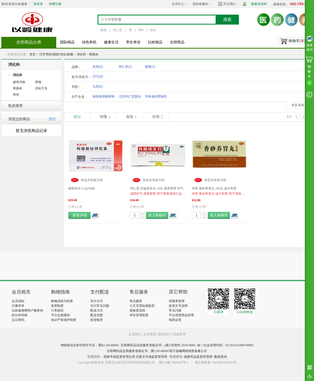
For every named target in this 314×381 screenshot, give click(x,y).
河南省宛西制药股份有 (156, 97)
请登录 (38, 4)
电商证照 (175, 320)
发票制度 (57, 306)
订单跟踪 (57, 310)
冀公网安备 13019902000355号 (216, 362)
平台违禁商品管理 (181, 315)
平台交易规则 (60, 315)
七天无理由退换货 (142, 306)
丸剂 (98, 86)
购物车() (297, 41)
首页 (32, 54)
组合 (153, 30)
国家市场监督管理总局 (119, 357)
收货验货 (96, 320)
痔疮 (16, 94)
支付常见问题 (99, 306)
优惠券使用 (176, 301)
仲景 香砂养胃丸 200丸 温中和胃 (214, 188)
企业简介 (135, 334)
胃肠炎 (93, 54)
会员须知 (18, 301)
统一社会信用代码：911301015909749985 (225, 345)
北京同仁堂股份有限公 (130, 97)
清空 (52, 119)
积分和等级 (19, 315)
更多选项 (297, 105)
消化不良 (41, 88)
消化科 (81, 54)
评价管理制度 (139, 315)
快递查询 (179, 334)
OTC (98, 76)
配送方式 (96, 310)
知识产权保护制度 (63, 320)
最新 (129, 117)
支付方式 (96, 301)
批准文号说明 (178, 306)
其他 (98, 66)
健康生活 (111, 42)
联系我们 (164, 334)
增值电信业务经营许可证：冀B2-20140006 (89, 345)
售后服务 (136, 301)
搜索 (227, 19)
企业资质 (149, 334)
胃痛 (38, 82)
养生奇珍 (133, 42)
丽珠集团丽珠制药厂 (104, 97)
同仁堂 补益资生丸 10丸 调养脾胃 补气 (156, 188)
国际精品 (67, 42)
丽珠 (150, 66)
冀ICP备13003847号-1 (173, 362)
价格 (156, 117)
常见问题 (175, 310)
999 (140, 30)
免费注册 (55, 4)
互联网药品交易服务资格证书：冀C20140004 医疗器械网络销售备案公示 (157, 351)
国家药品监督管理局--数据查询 (205, 357)
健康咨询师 (259, 4)
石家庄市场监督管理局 (151, 357)
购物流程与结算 (62, 301)
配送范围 (96, 315)
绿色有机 (89, 42)
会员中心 (178, 4)
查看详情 (79, 215)
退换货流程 (137, 310)
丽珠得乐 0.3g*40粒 (81, 188)
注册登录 (18, 306)
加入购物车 (157, 215)
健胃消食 (19, 82)
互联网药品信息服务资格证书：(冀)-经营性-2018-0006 (158, 345)
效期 (103, 30)
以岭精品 (155, 42)
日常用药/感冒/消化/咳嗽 (56, 54)
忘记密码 (18, 320)
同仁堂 (117, 30)
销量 (103, 117)
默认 (77, 117)
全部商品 (177, 42)
